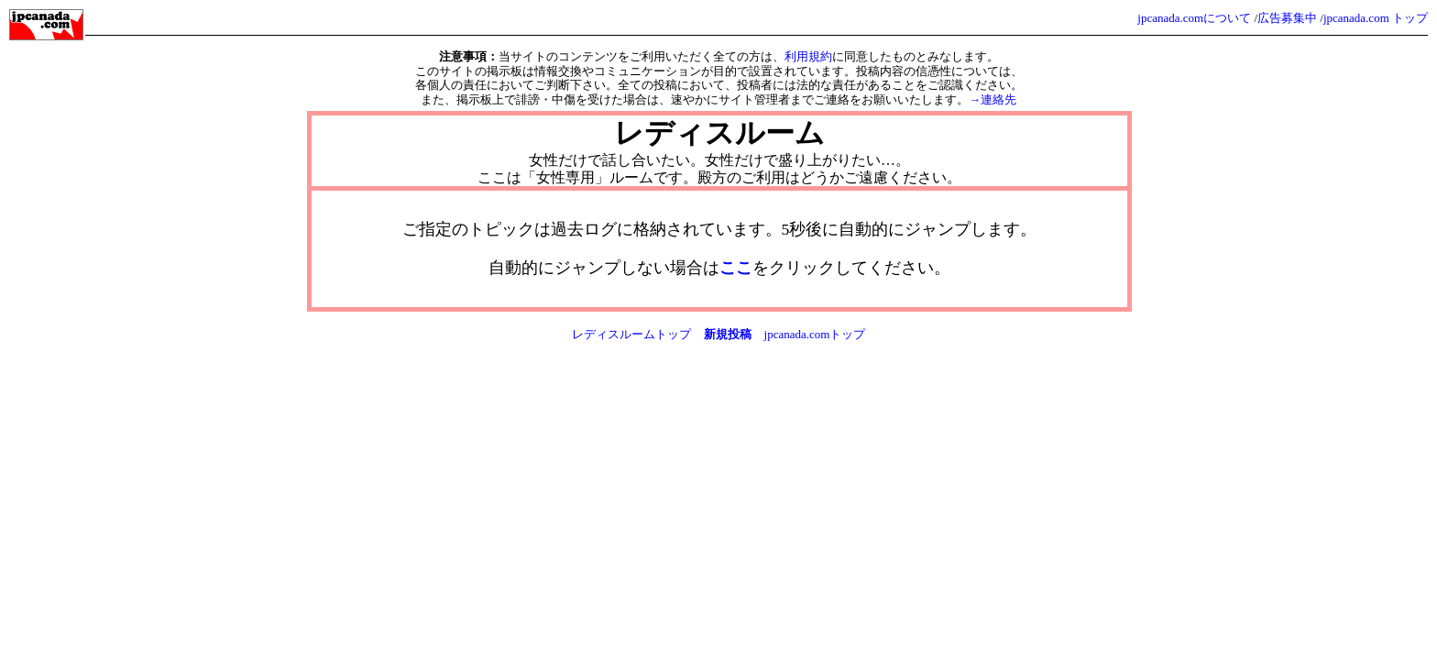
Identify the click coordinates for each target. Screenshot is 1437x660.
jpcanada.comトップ (815, 334)
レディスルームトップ (631, 334)
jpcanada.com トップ (1375, 18)
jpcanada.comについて (1194, 18)
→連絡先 (992, 99)
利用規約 (808, 56)
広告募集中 (1287, 18)
